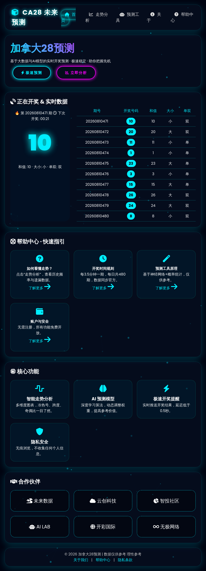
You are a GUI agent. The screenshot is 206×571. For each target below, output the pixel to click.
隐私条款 (125, 560)
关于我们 (80, 560)
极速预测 (31, 72)
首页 (68, 17)
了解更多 (40, 288)
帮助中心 (182, 17)
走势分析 (96, 17)
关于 (154, 17)
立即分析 (76, 72)
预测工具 (127, 17)
